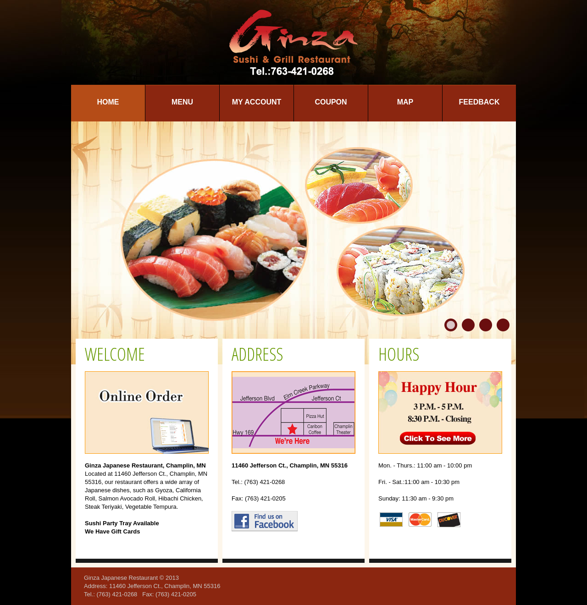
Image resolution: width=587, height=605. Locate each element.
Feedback (479, 102)
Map (405, 102)
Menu (182, 102)
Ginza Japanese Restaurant (121, 577)
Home (108, 102)
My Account (257, 102)
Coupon (331, 102)
